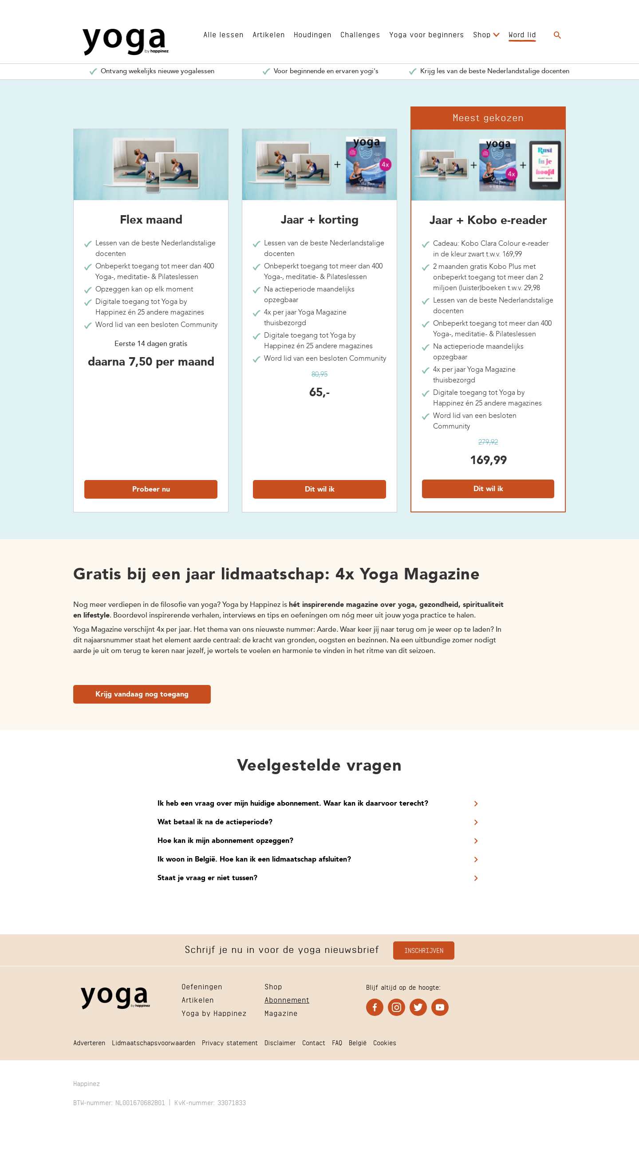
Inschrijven (423, 949)
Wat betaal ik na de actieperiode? (215, 822)
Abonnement (286, 999)
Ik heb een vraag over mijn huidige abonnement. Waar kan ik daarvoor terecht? (293, 803)
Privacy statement (230, 1042)
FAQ (337, 1042)
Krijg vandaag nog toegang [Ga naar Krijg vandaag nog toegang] (142, 694)
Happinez (86, 1082)
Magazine (281, 1012)
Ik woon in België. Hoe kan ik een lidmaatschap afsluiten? (254, 859)
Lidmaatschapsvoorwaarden (153, 1042)
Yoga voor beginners (426, 33)
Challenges (360, 33)
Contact (313, 1042)
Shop (482, 33)
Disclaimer (280, 1042)
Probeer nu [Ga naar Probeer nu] (151, 489)
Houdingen (312, 33)
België (358, 1042)
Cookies (384, 1042)
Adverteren (89, 1042)
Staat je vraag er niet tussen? (207, 878)
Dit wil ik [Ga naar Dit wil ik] (320, 489)
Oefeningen (201, 985)
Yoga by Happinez (214, 1012)
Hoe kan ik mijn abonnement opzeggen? (225, 841)
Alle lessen (223, 33)
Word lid (522, 33)
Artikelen (268, 33)
